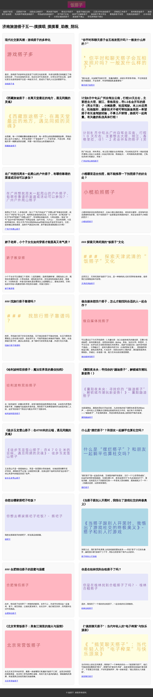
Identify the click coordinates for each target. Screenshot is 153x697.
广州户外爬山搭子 (12, 229)
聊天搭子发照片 (88, 85)
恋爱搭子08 (21, 12)
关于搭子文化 (63, 14)
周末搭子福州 (52, 12)
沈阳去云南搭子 (36, 12)
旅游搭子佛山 (78, 17)
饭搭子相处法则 (83, 12)
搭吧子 (8, 539)
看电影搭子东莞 (116, 14)
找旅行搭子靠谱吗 (12, 345)
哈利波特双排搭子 (12, 414)
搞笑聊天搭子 (87, 676)
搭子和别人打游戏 (89, 556)
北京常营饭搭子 (11, 681)
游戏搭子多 (9, 84)
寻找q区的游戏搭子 (46, 14)
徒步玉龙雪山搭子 (12, 478)
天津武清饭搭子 (88, 283)
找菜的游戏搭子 (133, 14)
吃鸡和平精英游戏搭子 (24, 14)
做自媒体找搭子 (88, 357)
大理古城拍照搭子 (61, 17)
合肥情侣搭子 (10, 613)
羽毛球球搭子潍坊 (95, 17)
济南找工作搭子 (120, 12)
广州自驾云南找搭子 (90, 161)
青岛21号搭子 (67, 12)
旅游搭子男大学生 (98, 14)
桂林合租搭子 (87, 608)
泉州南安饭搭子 (137, 12)
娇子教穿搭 (9, 288)
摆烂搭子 (85, 487)
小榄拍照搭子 (87, 222)
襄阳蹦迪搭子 (87, 417)
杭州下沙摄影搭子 (79, 14)
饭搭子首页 (8, 12)
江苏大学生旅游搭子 (102, 12)
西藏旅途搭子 (10, 146)
